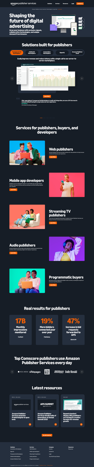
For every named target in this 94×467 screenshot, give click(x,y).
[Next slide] (82, 78)
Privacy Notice (50, 465)
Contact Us (51, 451)
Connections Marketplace (15, 449)
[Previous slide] (12, 372)
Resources (65, 3)
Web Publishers (33, 449)
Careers (51, 449)
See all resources (47, 435)
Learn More (47, 96)
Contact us (80, 3)
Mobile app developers (34, 451)
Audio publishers (33, 456)
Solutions (49, 3)
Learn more (60, 9)
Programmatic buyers (34, 459)
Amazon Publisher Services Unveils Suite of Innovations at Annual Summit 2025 (47, 416)
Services (57, 3)
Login (72, 3)
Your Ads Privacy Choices (54, 456)
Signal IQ (12, 451)
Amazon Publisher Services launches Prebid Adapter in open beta (20, 416)
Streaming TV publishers (35, 454)
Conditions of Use (42, 465)
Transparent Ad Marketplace (16, 454)
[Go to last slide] (12, 78)
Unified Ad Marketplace (15, 456)
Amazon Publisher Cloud (15, 459)
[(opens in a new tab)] (72, 409)
